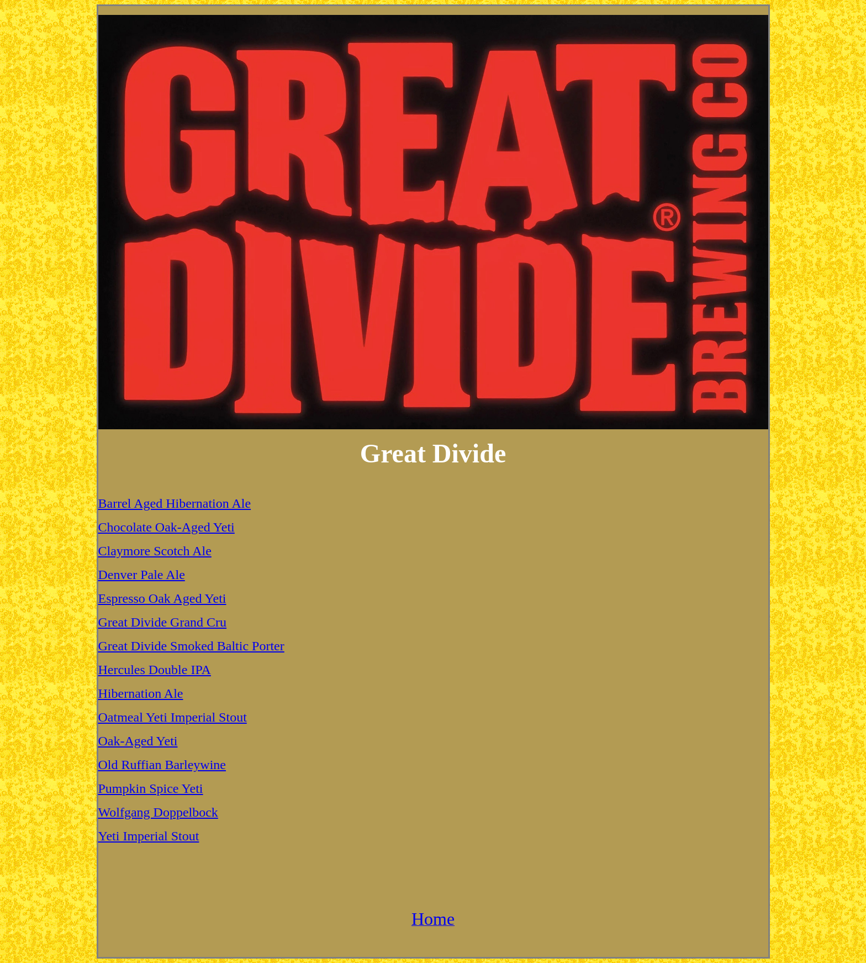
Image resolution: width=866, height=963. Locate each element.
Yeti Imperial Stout (148, 836)
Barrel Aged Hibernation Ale (174, 503)
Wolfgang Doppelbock (158, 812)
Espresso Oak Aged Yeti (162, 598)
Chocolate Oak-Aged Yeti (166, 527)
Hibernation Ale (140, 693)
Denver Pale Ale (141, 574)
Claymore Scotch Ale (155, 551)
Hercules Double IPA (154, 669)
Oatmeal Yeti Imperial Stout (172, 717)
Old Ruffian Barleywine (162, 764)
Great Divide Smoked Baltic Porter (191, 646)
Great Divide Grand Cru (162, 622)
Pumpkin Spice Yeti (150, 788)
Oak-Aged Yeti (138, 741)
